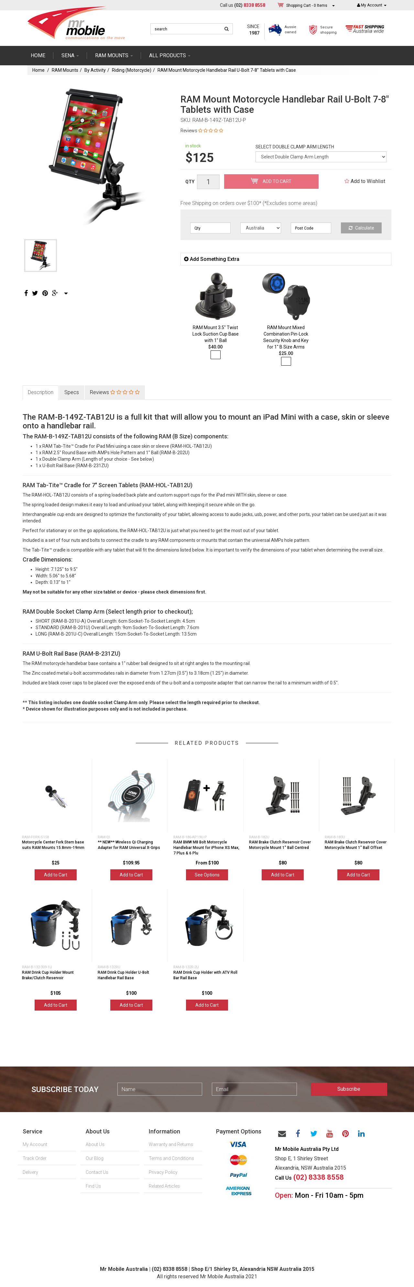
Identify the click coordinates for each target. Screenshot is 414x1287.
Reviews (201, 130)
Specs (71, 392)
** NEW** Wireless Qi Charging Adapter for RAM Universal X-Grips (129, 845)
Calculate (361, 228)
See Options (207, 874)
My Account (35, 1144)
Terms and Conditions (171, 1158)
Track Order (35, 1158)
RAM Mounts (65, 70)
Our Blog (95, 1158)
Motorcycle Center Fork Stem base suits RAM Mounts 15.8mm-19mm (53, 845)
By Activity (95, 70)
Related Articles (164, 1186)
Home (38, 55)
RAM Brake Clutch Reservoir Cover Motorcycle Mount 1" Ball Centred (280, 845)
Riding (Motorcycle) (131, 70)
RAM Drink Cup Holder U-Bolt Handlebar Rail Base (123, 975)
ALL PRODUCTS (170, 55)
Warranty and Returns (171, 1144)
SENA (70, 55)
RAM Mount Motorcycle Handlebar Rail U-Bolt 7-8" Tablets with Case (227, 70)
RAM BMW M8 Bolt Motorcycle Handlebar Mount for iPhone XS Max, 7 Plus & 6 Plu (206, 847)
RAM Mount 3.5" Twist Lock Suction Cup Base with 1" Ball (215, 334)
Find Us (93, 1186)
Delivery (30, 1172)
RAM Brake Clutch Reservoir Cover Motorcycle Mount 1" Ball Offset (356, 845)
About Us (95, 1144)
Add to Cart (271, 181)
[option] (94, 156)
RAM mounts (114, 55)
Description (40, 392)
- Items (306, 5)
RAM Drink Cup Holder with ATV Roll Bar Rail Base (205, 975)
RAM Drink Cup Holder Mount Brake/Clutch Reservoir (48, 975)
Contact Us (97, 1172)
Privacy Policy (163, 1172)
